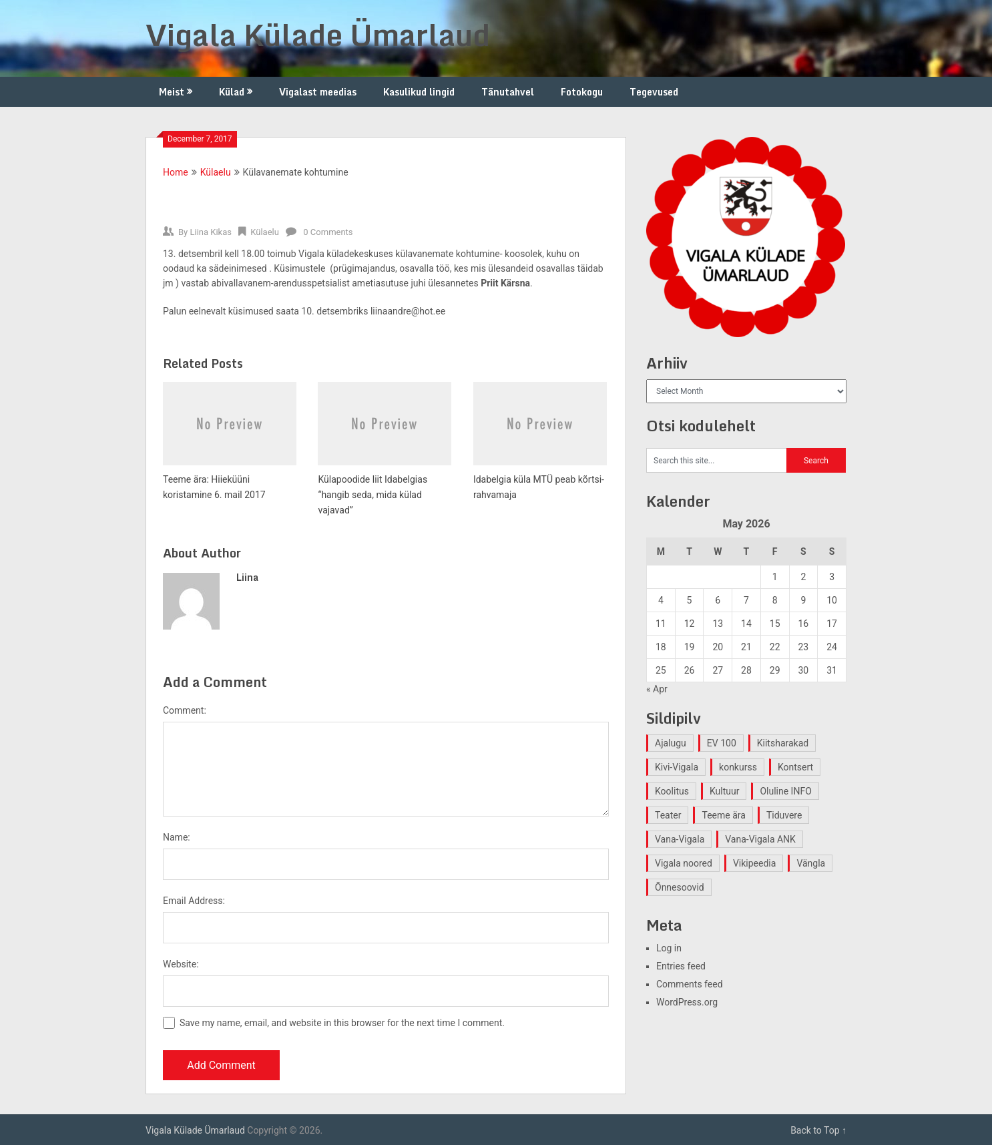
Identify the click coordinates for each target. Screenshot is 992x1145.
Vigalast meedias (317, 91)
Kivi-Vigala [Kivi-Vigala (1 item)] (676, 767)
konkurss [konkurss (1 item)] (738, 767)
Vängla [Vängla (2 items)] (810, 863)
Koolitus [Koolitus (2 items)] (672, 791)
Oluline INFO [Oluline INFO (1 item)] (785, 791)
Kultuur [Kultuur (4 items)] (725, 791)
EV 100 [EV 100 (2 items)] (721, 743)
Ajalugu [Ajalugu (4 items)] (670, 743)
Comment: (184, 710)
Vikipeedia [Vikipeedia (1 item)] (754, 863)
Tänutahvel (507, 91)
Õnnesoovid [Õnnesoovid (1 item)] (679, 887)
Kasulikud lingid (419, 91)
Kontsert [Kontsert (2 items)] (795, 767)
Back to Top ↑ (818, 1130)
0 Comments (327, 232)
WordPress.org (687, 1002)
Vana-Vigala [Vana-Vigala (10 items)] (679, 839)
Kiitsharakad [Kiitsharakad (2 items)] (782, 743)
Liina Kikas (211, 232)
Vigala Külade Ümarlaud (318, 35)
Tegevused (654, 91)
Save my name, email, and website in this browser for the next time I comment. (342, 1022)
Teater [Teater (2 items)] (668, 815)
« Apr (657, 689)
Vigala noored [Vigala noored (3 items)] (683, 863)
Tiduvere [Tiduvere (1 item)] (784, 815)
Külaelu (215, 172)
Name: (176, 837)
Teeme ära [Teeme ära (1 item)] (723, 815)
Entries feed (681, 966)
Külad (231, 91)
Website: (181, 964)
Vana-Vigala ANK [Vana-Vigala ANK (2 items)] (760, 839)
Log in (669, 948)
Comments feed (689, 984)
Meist (171, 91)
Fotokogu (582, 91)
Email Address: (194, 900)
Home (175, 172)
